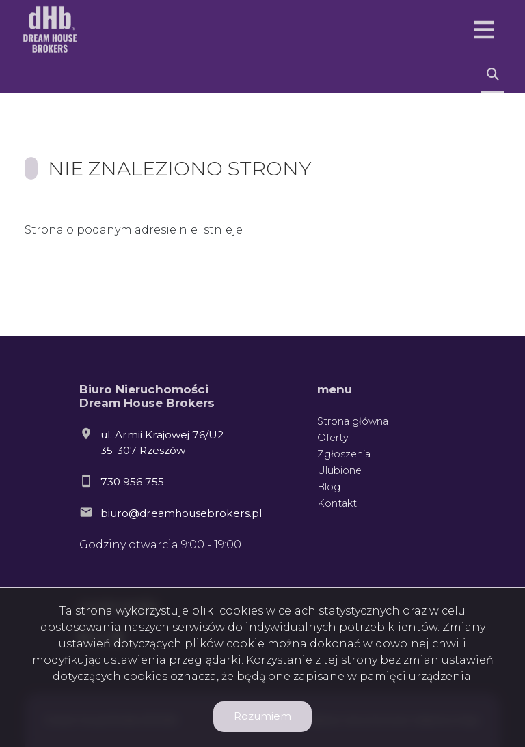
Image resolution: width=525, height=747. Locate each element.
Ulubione (339, 470)
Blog (328, 487)
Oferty (333, 438)
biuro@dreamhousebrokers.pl (181, 513)
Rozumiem (262, 715)
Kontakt (337, 503)
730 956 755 (132, 481)
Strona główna (352, 421)
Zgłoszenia (344, 454)
